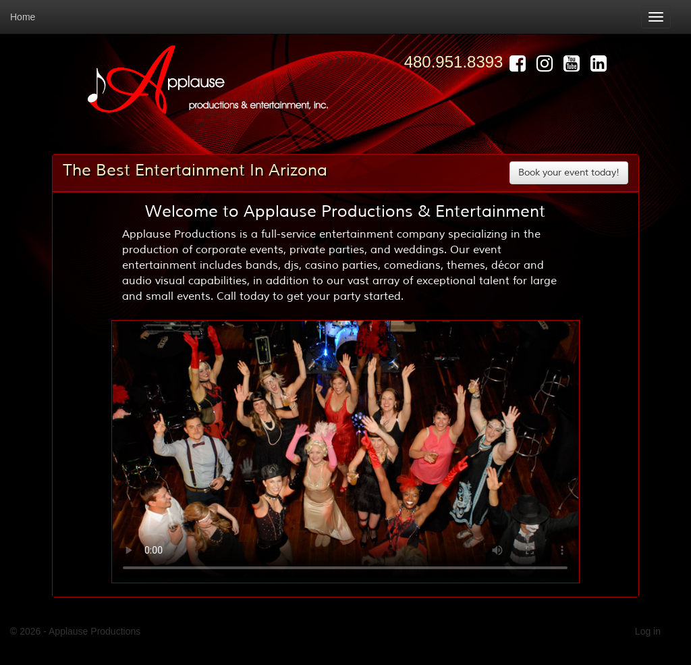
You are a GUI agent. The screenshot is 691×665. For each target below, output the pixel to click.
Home (22, 16)
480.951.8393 (453, 62)
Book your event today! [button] (568, 172)
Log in (648, 631)
